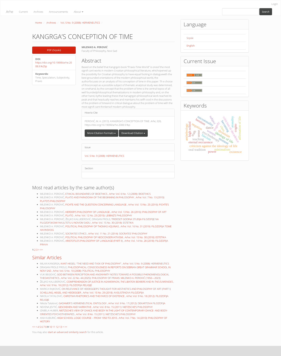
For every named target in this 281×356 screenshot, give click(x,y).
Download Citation (133, 133)
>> (41, 249)
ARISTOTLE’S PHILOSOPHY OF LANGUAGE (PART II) (94, 240)
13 (60, 327)
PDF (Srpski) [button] (54, 50)
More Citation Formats (101, 133)
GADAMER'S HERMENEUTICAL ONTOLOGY (83, 303)
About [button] (78, 11)
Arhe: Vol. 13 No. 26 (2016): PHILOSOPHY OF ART (138, 212)
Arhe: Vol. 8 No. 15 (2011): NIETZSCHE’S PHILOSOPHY (123, 307)
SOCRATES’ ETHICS (76, 233)
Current (23, 11)
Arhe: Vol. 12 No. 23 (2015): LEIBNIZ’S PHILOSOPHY (103, 215)
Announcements (58, 11)
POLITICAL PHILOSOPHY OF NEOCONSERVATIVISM (94, 237)
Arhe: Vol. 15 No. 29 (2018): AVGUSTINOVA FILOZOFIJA (113, 292)
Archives (38, 11)
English (191, 45)
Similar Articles (47, 257)
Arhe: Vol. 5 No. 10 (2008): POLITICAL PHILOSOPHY (81, 270)
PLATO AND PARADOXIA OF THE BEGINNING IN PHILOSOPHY (100, 197)
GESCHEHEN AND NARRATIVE (75, 307)
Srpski (190, 38)
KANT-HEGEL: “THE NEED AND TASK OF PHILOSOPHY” (91, 263)
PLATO (69, 215)
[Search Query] (240, 11)
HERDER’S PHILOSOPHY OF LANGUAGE (87, 212)
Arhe (9, 11)
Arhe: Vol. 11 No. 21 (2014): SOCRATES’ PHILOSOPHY (117, 233)
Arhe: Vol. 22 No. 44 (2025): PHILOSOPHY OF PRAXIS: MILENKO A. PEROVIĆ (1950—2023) (111, 278)
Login (274, 4)
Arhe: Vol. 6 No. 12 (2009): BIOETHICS (130, 194)
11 (53, 327)
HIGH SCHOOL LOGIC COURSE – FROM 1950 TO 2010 (87, 318)
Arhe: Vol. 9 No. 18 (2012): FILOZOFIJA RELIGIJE (66, 285)
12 (57, 327)
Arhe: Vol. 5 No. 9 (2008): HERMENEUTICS (146, 263)
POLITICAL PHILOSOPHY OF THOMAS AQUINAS (92, 226)
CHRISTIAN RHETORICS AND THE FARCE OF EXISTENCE (94, 296)
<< (33, 327)
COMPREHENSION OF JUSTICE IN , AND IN (120, 281)
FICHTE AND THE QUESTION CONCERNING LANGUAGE (96, 204)
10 (50, 327)
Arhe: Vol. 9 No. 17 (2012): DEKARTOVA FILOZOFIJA (136, 303)
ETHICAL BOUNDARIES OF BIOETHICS (86, 194)
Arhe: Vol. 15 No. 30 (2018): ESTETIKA (112, 222)
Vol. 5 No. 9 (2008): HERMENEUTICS (80, 22)
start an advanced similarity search (67, 332)
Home (38, 22)
